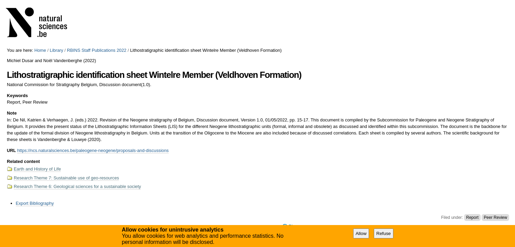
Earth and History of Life (37, 169)
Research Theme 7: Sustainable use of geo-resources (66, 177)
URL (11, 150)
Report (472, 217)
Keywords (17, 95)
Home (40, 50)
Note (11, 113)
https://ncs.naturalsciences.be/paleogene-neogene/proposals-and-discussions (93, 150)
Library (56, 50)
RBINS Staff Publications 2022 (96, 50)
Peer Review (495, 217)
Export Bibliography (35, 203)
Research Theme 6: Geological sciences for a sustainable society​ (77, 186)
